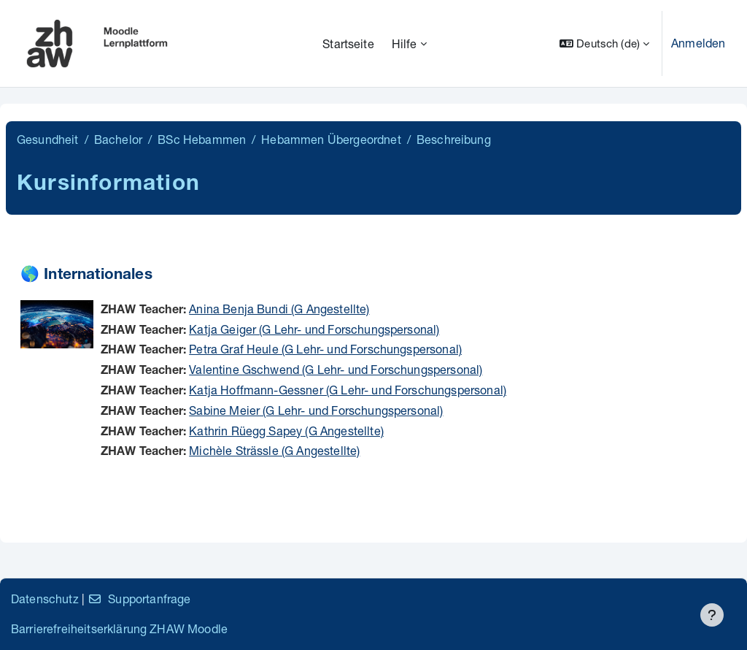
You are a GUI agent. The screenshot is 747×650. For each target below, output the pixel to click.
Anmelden (698, 43)
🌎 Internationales (86, 275)
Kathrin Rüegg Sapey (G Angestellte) (286, 430)
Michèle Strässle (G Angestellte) (274, 450)
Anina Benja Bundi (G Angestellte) (279, 309)
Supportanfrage (139, 598)
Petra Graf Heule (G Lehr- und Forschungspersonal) (325, 349)
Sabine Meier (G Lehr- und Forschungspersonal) (316, 410)
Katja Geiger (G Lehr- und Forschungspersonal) (314, 329)
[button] (604, 43)
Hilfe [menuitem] (404, 43)
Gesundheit (48, 139)
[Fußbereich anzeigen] (712, 615)
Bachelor (118, 139)
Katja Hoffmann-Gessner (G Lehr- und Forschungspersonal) (347, 390)
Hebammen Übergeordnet (330, 139)
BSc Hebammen (202, 139)
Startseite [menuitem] (348, 43)
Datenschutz (45, 598)
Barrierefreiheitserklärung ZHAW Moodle (119, 628)
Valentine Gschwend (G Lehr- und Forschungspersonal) (335, 369)
